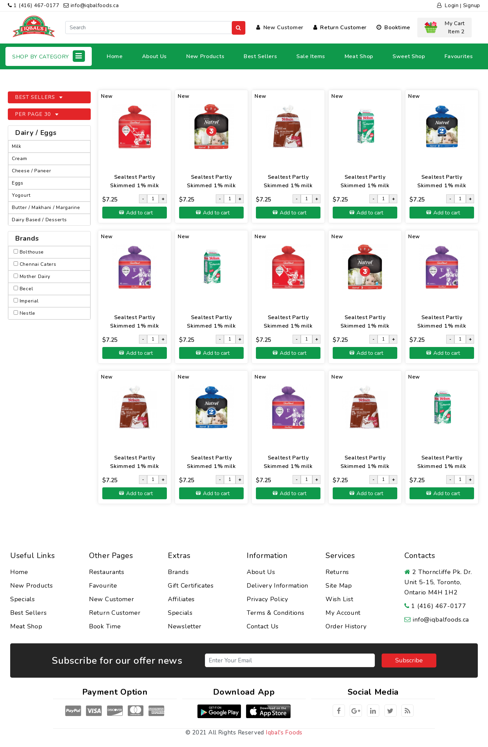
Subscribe (409, 660)
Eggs (17, 183)
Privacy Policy (267, 599)
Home (115, 56)
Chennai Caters (35, 264)
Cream (19, 158)
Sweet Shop (409, 56)
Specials (22, 599)
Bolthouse (29, 252)
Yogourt (21, 195)
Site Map (339, 585)
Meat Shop (359, 56)
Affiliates (181, 599)
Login (447, 5)
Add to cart (139, 212)
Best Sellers (260, 56)
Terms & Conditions (275, 613)
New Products (205, 56)
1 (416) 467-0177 (33, 5)
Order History (346, 626)
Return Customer (340, 27)
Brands (178, 572)
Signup (471, 5)
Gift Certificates (191, 585)
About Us (154, 56)
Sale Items (310, 56)
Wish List (339, 599)
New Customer (279, 27)
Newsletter (185, 626)
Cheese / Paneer (31, 171)
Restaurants (106, 572)
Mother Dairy (32, 276)
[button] (444, 27)
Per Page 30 (34, 114)
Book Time (105, 626)
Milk (16, 146)
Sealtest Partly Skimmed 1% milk (134, 181)
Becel (23, 288)
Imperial (26, 301)
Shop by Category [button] (48, 56)
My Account (343, 613)
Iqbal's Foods (284, 732)
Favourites (459, 56)
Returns (337, 572)
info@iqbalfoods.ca (91, 5)
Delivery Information (277, 585)
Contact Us (263, 626)
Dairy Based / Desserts (39, 219)
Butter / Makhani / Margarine (46, 207)
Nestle (24, 313)
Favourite (103, 585)
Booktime (393, 27)
